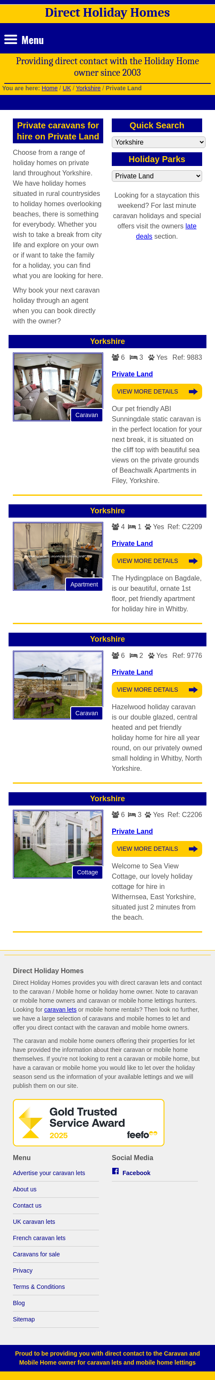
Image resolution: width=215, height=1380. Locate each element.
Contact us (27, 1205)
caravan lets (60, 1009)
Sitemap (24, 1319)
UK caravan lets (34, 1221)
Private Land (132, 374)
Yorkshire (88, 88)
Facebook (136, 1173)
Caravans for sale (36, 1254)
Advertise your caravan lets (49, 1173)
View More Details (147, 391)
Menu (32, 39)
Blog (19, 1303)
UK (67, 88)
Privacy (23, 1270)
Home (49, 88)
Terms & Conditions (39, 1286)
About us (24, 1189)
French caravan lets (39, 1238)
